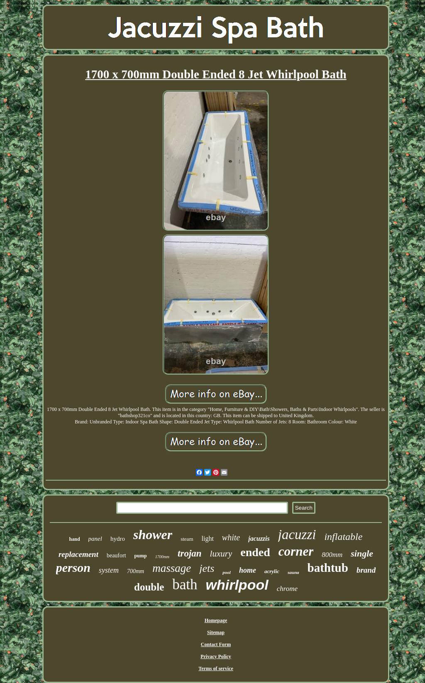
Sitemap (216, 632)
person (73, 567)
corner (295, 551)
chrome (287, 589)
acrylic (271, 571)
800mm (332, 555)
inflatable (343, 536)
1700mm (162, 556)
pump (140, 556)
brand (366, 570)
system (109, 570)
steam (187, 539)
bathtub (328, 567)
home (247, 570)
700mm (135, 571)
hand (74, 539)
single (362, 553)
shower (152, 534)
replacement (78, 554)
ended (255, 552)
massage (171, 568)
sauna (293, 572)
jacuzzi (297, 534)
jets (206, 568)
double (149, 587)
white (231, 537)
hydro (117, 538)
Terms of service (215, 668)
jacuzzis (259, 538)
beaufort (116, 555)
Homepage (216, 620)
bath (184, 584)
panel (95, 538)
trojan (190, 553)
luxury (221, 554)
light (208, 538)
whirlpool (237, 585)
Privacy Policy (215, 656)
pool (226, 572)
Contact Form (216, 644)
